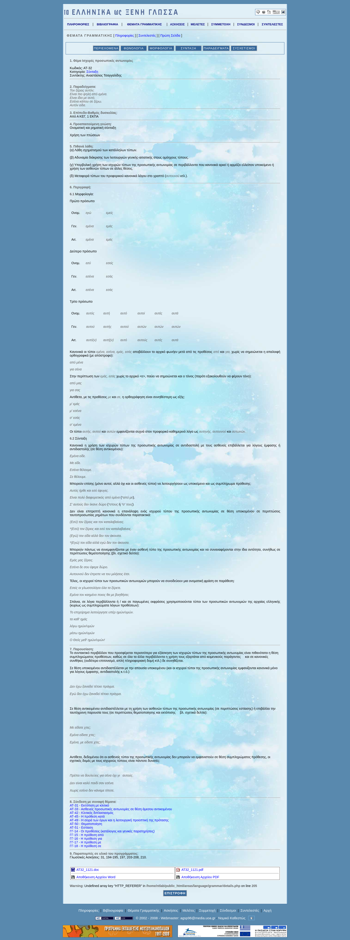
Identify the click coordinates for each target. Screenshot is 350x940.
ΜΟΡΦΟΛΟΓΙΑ (161, 48)
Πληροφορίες (124, 35)
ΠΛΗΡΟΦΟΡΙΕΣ (78, 24)
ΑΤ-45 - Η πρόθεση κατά (87, 816)
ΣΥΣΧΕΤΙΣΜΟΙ (244, 48)
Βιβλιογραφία (113, 910)
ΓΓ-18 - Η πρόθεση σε (85, 846)
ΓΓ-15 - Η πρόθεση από (87, 835)
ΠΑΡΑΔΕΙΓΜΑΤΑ (216, 48)
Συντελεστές (147, 35)
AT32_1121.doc (85, 870)
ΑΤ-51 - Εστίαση (81, 827)
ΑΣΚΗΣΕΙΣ (177, 24)
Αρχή (267, 910)
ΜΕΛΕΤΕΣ (198, 24)
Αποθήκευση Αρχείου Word (93, 877)
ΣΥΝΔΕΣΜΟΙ (246, 24)
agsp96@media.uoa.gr (197, 918)
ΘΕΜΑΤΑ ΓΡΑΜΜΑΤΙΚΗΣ (144, 24)
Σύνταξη (92, 72)
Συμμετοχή (207, 910)
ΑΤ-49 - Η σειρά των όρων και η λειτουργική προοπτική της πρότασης (119, 820)
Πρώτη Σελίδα (170, 35)
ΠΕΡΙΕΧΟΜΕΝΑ (106, 48)
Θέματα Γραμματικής (143, 910)
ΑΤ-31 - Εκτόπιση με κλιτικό (89, 805)
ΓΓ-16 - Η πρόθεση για (86, 838)
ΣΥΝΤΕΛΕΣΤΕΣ (272, 24)
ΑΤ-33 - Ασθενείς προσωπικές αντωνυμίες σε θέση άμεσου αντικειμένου (121, 809)
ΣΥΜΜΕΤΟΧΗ (220, 24)
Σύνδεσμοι (228, 910)
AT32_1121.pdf (189, 870)
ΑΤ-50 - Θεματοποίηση (86, 824)
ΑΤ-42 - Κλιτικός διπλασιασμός (91, 813)
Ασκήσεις (171, 910)
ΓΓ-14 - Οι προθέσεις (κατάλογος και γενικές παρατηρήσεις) (112, 831)
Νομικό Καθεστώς (231, 918)
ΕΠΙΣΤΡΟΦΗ (174, 893)
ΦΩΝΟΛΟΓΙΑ (133, 48)
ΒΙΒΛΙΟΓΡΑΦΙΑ (107, 24)
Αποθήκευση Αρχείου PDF (197, 877)
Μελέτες (188, 910)
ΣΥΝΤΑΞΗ (188, 48)
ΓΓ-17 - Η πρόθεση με (85, 842)
